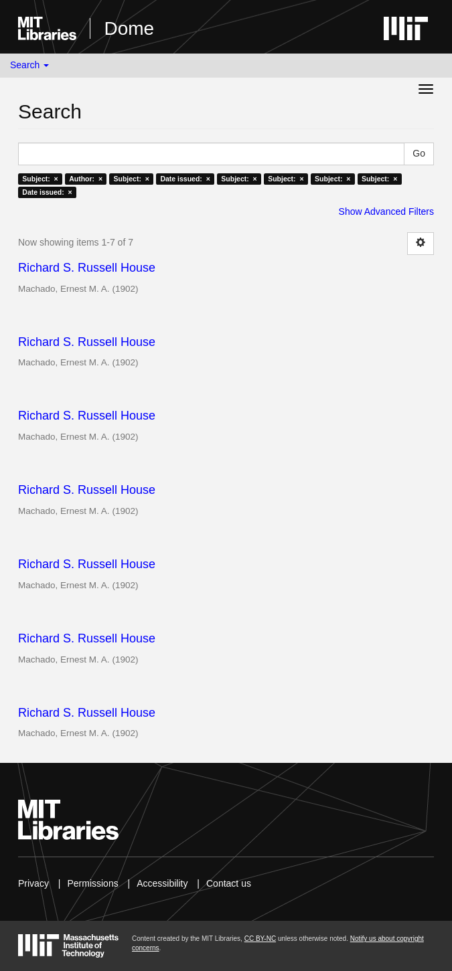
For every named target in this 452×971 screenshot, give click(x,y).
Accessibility (162, 883)
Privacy (33, 883)
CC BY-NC (260, 938)
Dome (129, 28)
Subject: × (40, 179)
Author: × (85, 179)
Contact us (228, 883)
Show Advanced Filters (386, 211)
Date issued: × (185, 179)
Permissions (92, 883)
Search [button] (29, 65)
